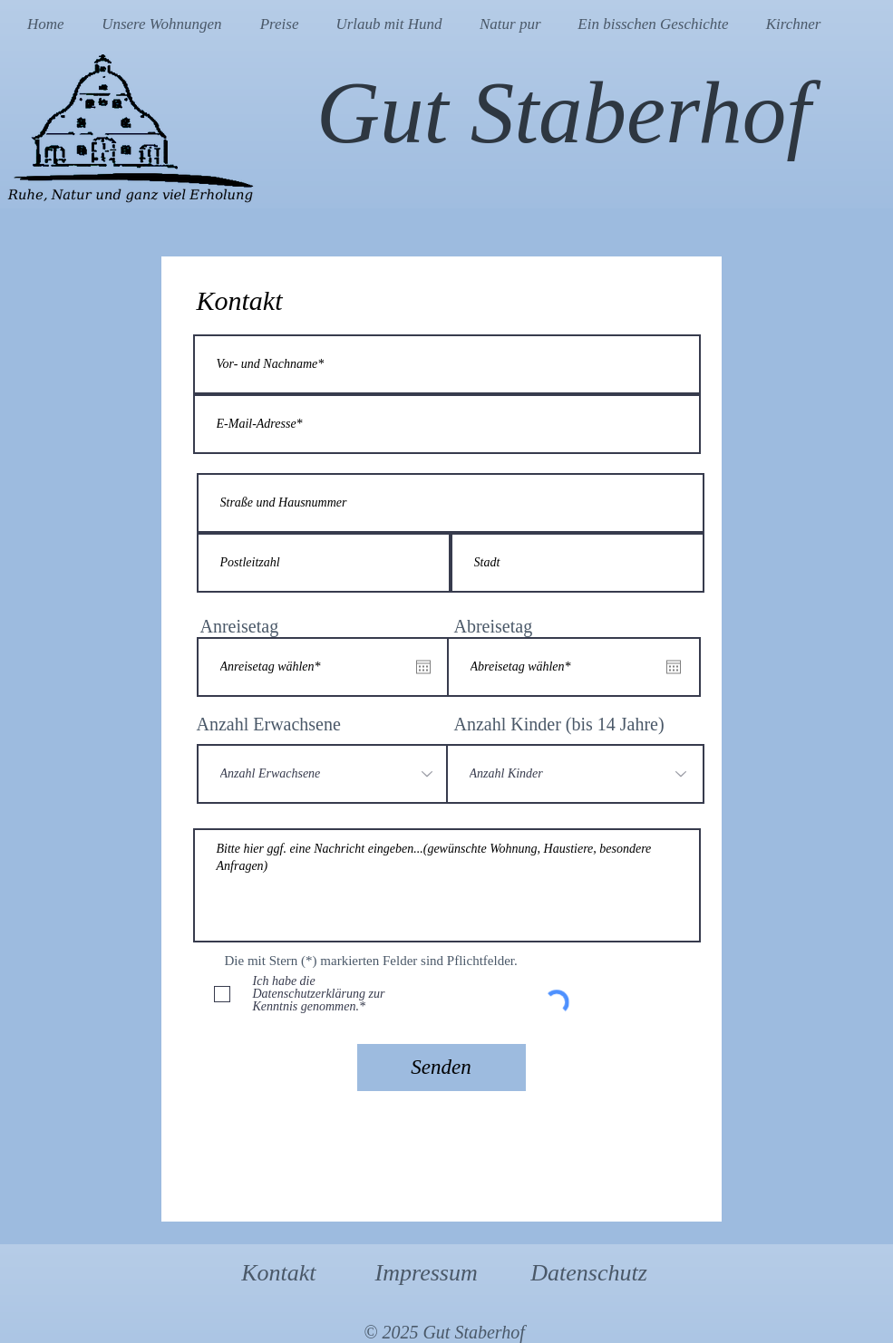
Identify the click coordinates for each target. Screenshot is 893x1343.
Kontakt (278, 1273)
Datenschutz (588, 1273)
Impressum (426, 1273)
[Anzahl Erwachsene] (324, 774)
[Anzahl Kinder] (575, 774)
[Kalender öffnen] (423, 667)
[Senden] (441, 1067)
